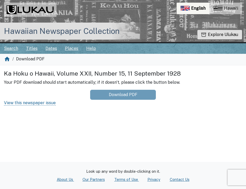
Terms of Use (126, 179)
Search (11, 48)
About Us (65, 179)
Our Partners (94, 179)
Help (91, 48)
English (195, 9)
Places (71, 48)
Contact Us (179, 179)
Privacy (153, 179)
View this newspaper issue (30, 102)
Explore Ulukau (219, 34)
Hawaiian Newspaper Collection (62, 31)
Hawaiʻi (225, 8)
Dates (51, 48)
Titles (32, 48)
